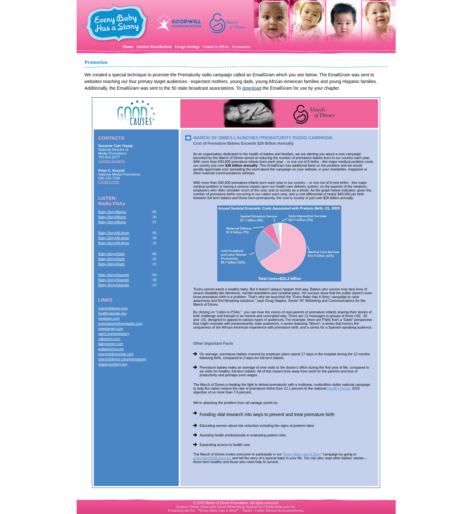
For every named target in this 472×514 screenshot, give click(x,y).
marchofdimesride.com (116, 354)
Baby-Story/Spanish (113, 275)
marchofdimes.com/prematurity (122, 359)
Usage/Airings (187, 46)
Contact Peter (109, 182)
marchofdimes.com (113, 308)
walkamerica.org (111, 349)
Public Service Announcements (279, 510)
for (193, 510)
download (251, 88)
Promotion (241, 46)
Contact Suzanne (111, 161)
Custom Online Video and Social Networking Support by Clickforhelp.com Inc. (236, 507)
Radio (247, 510)
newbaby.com (109, 318)
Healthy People (339, 388)
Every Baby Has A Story (302, 454)
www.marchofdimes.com (212, 458)
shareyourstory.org (112, 364)
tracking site (180, 510)
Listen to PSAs (216, 46)
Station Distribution (154, 46)
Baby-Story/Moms (112, 212)
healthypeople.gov (112, 313)
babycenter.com (110, 344)
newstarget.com (110, 328)
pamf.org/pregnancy (113, 334)
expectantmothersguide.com (120, 323)
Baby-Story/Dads (111, 254)
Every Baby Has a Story (218, 510)
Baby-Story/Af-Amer (113, 233)
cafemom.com (109, 339)
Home (128, 46)
